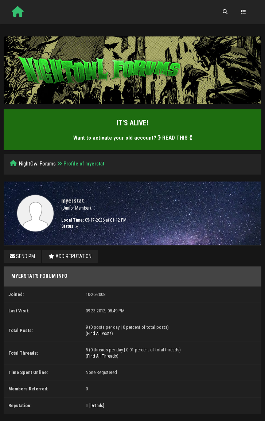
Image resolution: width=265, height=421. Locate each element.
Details (96, 405)
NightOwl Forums (37, 163)
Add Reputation (69, 256)
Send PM (22, 256)
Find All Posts (99, 333)
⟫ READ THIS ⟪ (175, 138)
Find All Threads (102, 356)
